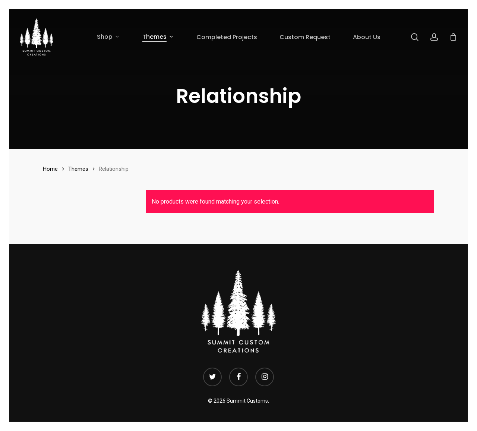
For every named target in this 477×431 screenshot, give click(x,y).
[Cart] (453, 37)
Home (50, 169)
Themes (78, 169)
